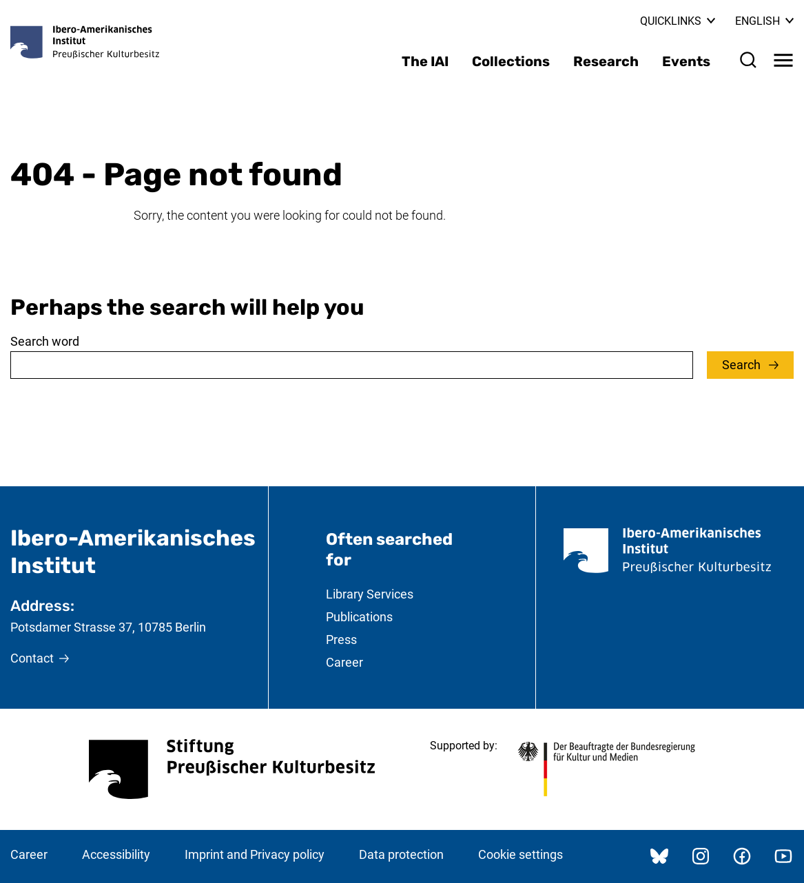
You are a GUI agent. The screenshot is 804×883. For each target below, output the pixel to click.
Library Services (369, 594)
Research (606, 61)
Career (344, 662)
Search (742, 364)
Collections (511, 61)
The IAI (425, 61)
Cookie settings (520, 854)
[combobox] (351, 365)
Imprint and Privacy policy (254, 854)
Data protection (401, 854)
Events (686, 61)
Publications (359, 617)
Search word (44, 341)
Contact (32, 658)
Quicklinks (677, 21)
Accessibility (116, 854)
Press (341, 639)
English (764, 21)
